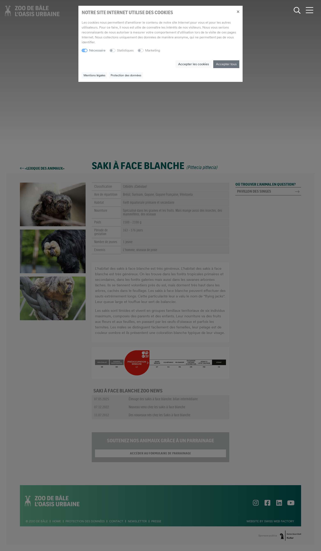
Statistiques (125, 50)
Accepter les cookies (193, 64)
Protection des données (126, 75)
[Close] (238, 11)
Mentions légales (94, 75)
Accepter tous (226, 64)
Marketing (152, 50)
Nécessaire (97, 50)
